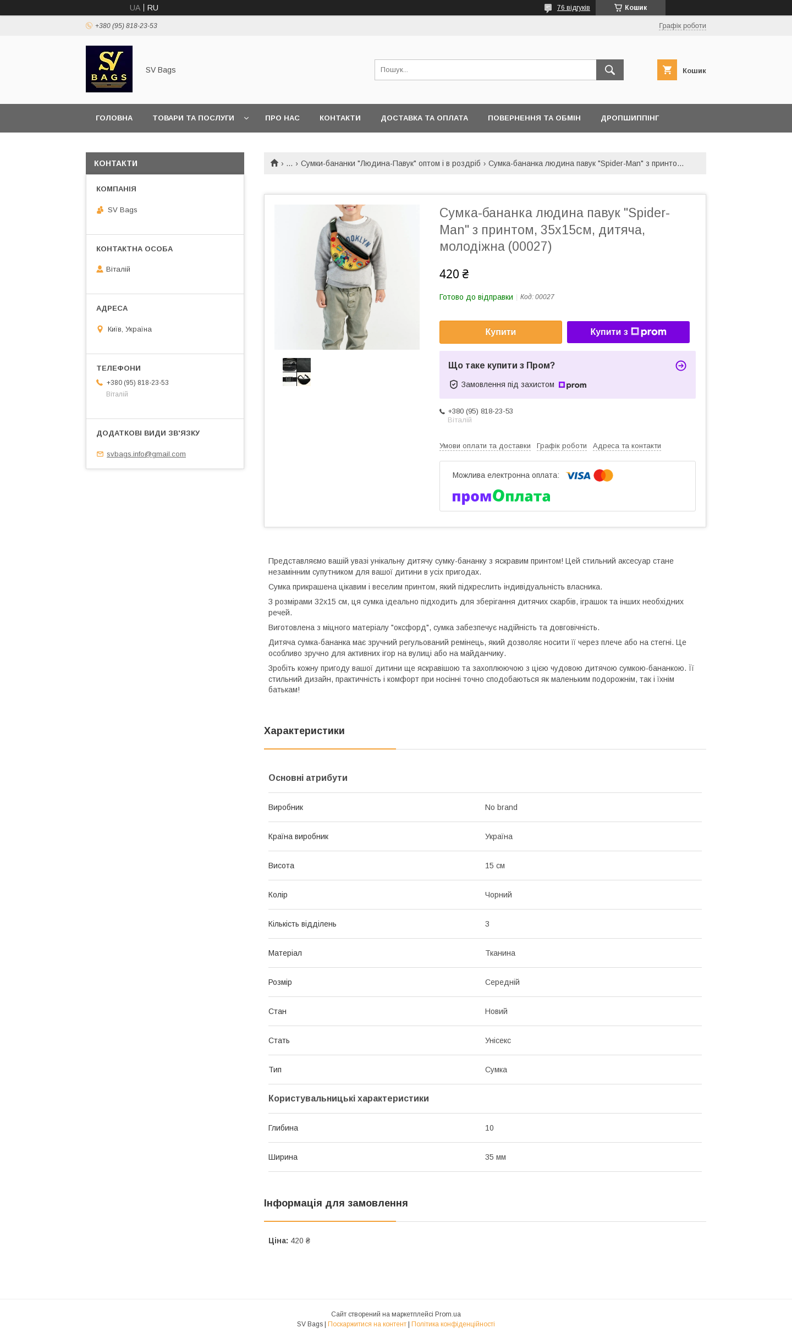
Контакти (340, 118)
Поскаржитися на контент (367, 1324)
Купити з (628, 332)
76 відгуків (573, 8)
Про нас (282, 118)
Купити (501, 332)
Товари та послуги (193, 118)
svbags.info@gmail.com (146, 454)
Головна (114, 118)
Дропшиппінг (630, 118)
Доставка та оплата (424, 118)
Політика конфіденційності (453, 1324)
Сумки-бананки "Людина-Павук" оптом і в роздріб (391, 163)
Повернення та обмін (534, 118)
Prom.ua (448, 1314)
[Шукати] (610, 69)
